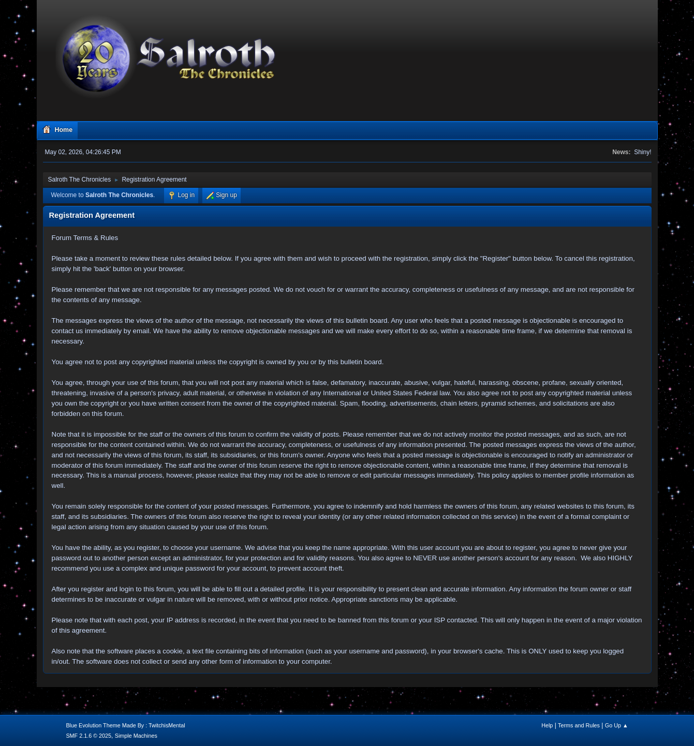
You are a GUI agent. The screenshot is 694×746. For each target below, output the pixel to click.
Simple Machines (136, 736)
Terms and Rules (579, 725)
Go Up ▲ (616, 725)
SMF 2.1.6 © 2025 (88, 736)
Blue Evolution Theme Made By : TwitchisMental (125, 725)
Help (547, 725)
